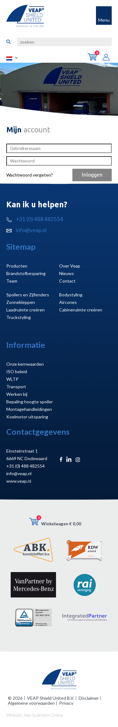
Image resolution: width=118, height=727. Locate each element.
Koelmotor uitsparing (27, 416)
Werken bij (16, 394)
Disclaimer (89, 698)
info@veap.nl (26, 230)
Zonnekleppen (20, 302)
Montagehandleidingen (29, 409)
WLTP (12, 379)
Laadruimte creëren (25, 309)
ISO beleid (16, 371)
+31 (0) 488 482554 (34, 219)
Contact (67, 281)
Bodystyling (70, 294)
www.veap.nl (18, 481)
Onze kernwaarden (25, 364)
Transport (16, 386)
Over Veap (69, 265)
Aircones (68, 302)
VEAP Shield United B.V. (50, 698)
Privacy (66, 703)
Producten (16, 265)
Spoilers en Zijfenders (27, 294)
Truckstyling (18, 317)
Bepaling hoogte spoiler (29, 401)
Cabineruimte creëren (80, 309)
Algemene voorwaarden (31, 703)
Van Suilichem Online (44, 715)
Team (11, 281)
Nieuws (66, 273)
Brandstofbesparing (26, 273)
